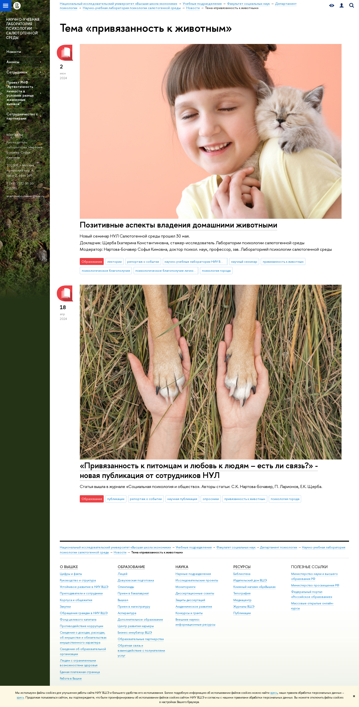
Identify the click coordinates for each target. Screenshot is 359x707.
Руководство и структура (78, 580)
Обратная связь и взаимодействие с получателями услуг (141, 650)
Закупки (65, 606)
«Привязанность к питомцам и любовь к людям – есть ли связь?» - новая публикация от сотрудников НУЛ (199, 470)
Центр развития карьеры (136, 626)
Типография (242, 593)
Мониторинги (185, 587)
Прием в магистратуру (134, 606)
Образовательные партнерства (141, 639)
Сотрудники (16, 72)
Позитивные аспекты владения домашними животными (178, 224)
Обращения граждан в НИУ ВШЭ (84, 613)
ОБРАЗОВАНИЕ (131, 566)
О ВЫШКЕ (69, 566)
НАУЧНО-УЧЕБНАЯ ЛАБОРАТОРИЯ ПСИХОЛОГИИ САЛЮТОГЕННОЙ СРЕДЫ (22, 28)
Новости (13, 51)
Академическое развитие (194, 606)
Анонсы (12, 61)
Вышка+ (123, 600)
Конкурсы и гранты (189, 613)
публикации (115, 498)
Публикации (242, 613)
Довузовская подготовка (136, 580)
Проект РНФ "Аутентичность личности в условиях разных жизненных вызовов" (20, 93)
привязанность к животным (283, 261)
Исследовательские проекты (197, 580)
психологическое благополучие (106, 270)
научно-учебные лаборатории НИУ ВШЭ (195, 261)
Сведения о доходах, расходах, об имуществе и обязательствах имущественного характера (83, 637)
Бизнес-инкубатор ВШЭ (135, 632)
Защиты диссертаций (190, 600)
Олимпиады (126, 587)
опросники (211, 498)
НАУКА (182, 566)
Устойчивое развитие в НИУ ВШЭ (84, 587)
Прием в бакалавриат (133, 593)
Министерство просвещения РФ (315, 585)
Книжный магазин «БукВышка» (254, 587)
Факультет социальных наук (236, 547)
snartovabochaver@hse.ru (25, 196)
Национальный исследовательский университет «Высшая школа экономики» (115, 547)
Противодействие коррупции (81, 626)
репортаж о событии (143, 261)
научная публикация (182, 498)
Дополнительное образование (140, 619)
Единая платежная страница (80, 672)
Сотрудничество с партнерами (22, 116)
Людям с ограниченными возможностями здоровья (78, 663)
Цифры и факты (71, 574)
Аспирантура (127, 613)
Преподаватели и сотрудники (81, 593)
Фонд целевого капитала (78, 619)
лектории (114, 261)
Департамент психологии (278, 547)
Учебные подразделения (194, 547)
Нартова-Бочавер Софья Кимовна (24, 152)
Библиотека (241, 574)
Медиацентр (242, 600)
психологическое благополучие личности (166, 270)
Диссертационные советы (195, 593)
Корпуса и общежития (76, 600)
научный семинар (244, 261)
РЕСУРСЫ (242, 566)
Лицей (122, 574)
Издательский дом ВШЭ (250, 580)
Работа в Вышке (71, 678)
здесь (273, 693)
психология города (216, 270)
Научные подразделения (193, 574)
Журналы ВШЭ (244, 606)
